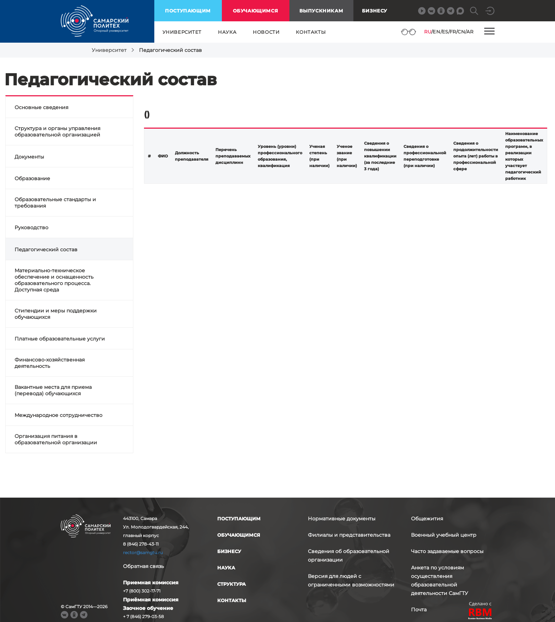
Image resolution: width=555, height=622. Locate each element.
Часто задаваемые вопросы (447, 551)
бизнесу (229, 551)
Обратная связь (143, 566)
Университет (109, 50)
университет (182, 32)
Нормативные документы (341, 518)
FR (453, 31)
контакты (311, 32)
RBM (480, 615)
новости (266, 32)
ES (445, 31)
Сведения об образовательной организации (348, 555)
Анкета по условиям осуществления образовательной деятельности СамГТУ (439, 580)
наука (227, 32)
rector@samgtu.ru (143, 552)
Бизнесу (374, 11)
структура (231, 584)
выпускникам (321, 11)
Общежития (427, 518)
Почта (419, 609)
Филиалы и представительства (349, 535)
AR (469, 31)
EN (436, 31)
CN (461, 31)
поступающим (188, 11)
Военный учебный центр (443, 535)
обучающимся (255, 11)
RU (427, 31)
